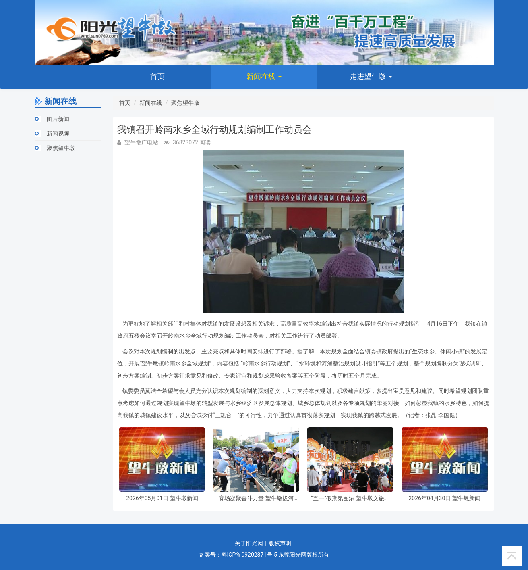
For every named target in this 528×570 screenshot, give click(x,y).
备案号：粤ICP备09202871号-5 (238, 554)
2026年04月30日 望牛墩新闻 (444, 498)
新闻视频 (58, 133)
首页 (157, 76)
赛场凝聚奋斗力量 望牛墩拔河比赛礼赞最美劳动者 (256, 498)
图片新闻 (58, 119)
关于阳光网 (249, 543)
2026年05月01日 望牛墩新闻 (162, 498)
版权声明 (280, 543)
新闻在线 (263, 76)
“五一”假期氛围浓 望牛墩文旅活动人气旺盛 (350, 498)
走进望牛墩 (370, 76)
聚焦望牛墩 (61, 148)
